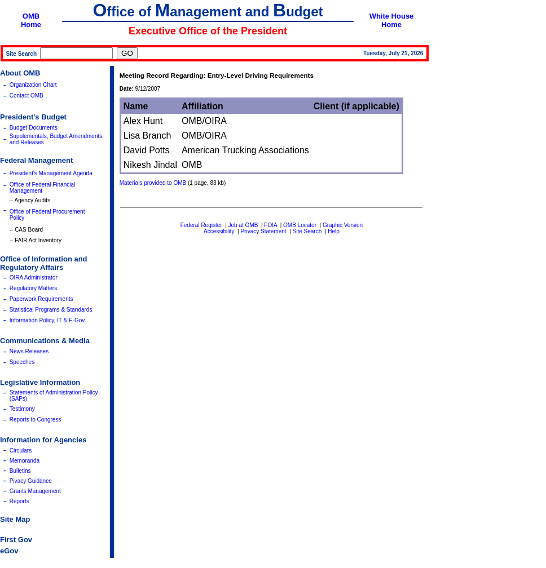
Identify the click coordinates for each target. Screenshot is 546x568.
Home (31, 24)
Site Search (307, 231)
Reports (19, 501)
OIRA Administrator (34, 277)
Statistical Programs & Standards (51, 310)
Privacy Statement (263, 231)
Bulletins (20, 471)
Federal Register (201, 225)
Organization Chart (33, 85)
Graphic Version (343, 225)
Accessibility (219, 231)
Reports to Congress (35, 419)
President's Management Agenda (51, 173)
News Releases (29, 351)
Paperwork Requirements (41, 299)
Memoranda (24, 461)
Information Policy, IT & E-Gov (47, 320)
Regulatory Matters (33, 288)
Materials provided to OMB (153, 183)
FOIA (270, 225)
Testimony (22, 409)
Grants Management (35, 491)
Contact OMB (26, 95)
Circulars (21, 450)
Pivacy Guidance (31, 481)
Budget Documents (34, 128)
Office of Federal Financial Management (43, 187)
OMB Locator (299, 225)
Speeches (22, 362)
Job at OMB (243, 225)
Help (334, 231)
